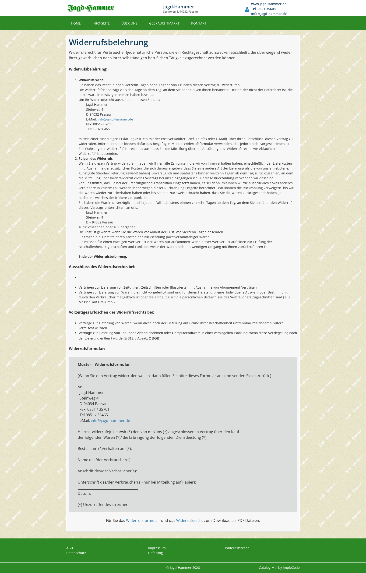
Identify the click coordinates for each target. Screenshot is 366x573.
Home (76, 23)
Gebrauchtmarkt (164, 23)
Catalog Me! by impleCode (279, 567)
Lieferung (155, 553)
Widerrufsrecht (189, 520)
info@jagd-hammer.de (115, 119)
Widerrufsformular (142, 520)
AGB (69, 548)
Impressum (157, 548)
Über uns (129, 23)
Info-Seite (101, 23)
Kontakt (198, 23)
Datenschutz (76, 553)
